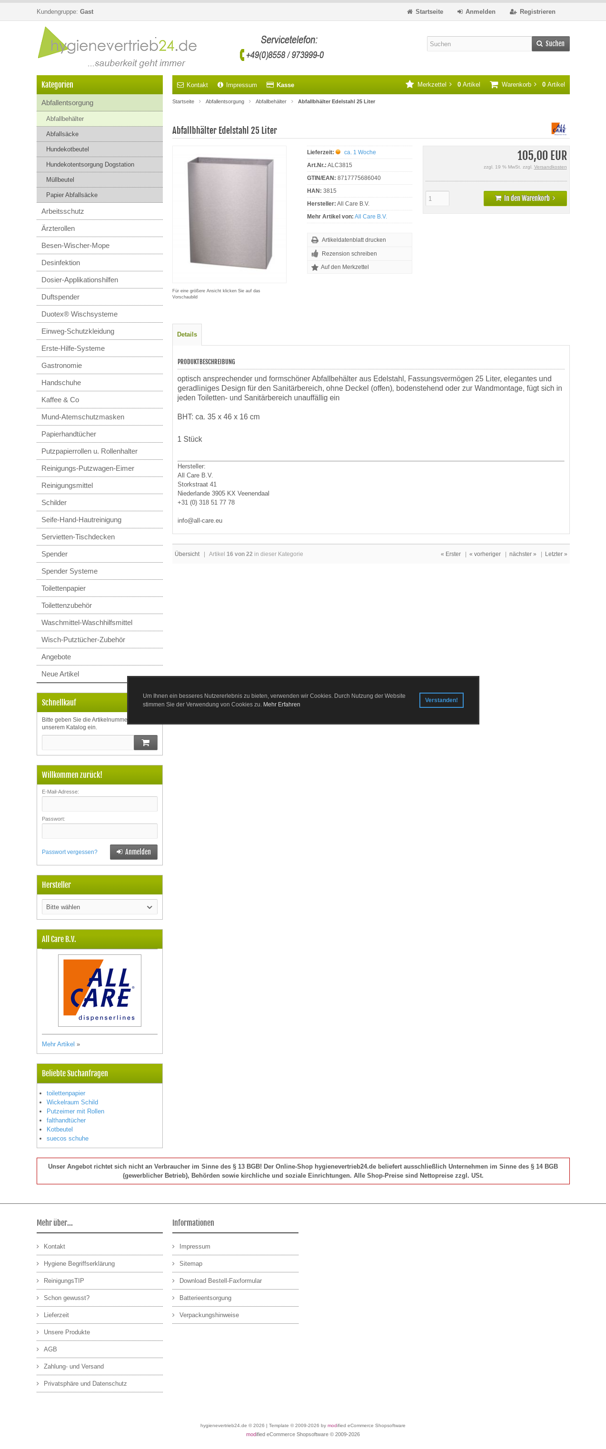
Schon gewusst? (63, 1297)
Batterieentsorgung (201, 1297)
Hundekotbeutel (67, 149)
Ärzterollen (58, 228)
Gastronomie (61, 365)
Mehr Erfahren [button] (281, 704)
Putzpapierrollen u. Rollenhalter (89, 451)
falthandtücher (66, 1120)
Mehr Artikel (58, 1044)
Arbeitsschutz (62, 211)
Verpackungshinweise (205, 1314)
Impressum (237, 85)
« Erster (451, 554)
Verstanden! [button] (441, 700)
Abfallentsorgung (67, 103)
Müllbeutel (60, 179)
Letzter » (556, 554)
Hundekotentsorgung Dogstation (90, 164)
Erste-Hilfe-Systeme (73, 348)
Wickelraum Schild (72, 1102)
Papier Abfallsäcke (72, 194)
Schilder (54, 502)
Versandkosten (550, 166)
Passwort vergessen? (70, 852)
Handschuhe (61, 382)
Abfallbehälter (65, 118)
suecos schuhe (68, 1138)
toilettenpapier (66, 1093)
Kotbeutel (60, 1129)
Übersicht (187, 554)
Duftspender (60, 297)
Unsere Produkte (63, 1332)
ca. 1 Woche (360, 152)
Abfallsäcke (62, 134)
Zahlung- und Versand (70, 1366)
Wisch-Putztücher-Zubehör (83, 639)
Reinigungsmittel (67, 485)
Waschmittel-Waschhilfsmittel (86, 622)
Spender (54, 554)
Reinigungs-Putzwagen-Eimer (87, 468)
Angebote (56, 657)
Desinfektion (60, 262)
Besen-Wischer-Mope (75, 245)
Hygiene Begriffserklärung (76, 1263)
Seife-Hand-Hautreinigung (81, 520)
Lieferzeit (53, 1314)
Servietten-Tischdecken (78, 537)
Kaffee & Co (60, 400)
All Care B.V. (371, 216)
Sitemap (187, 1263)
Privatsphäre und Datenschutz (82, 1383)
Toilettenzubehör (66, 605)
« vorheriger (485, 554)
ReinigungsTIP (60, 1280)
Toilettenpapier (63, 588)
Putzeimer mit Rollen (75, 1111)
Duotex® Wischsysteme (79, 314)
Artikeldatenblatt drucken (354, 240)
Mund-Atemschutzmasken (82, 417)
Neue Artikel (60, 674)
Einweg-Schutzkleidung (77, 331)
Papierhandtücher (68, 434)
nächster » (522, 554)
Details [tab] (187, 334)
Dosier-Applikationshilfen (79, 280)
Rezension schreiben (349, 253)
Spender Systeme (69, 571)
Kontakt (192, 85)
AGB (47, 1349)
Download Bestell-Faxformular (217, 1280)
